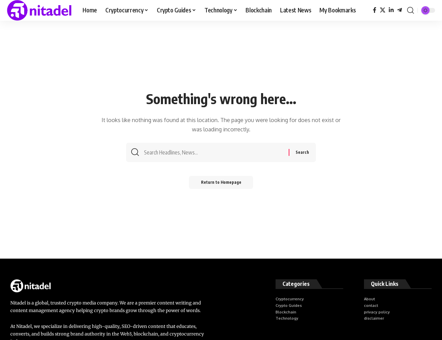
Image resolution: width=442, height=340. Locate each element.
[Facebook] (374, 10)
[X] (382, 10)
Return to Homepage (221, 184)
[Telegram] (399, 10)
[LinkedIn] (391, 10)
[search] (410, 10)
